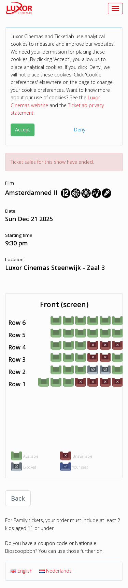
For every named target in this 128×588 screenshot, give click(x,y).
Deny (79, 129)
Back (18, 498)
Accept (22, 129)
